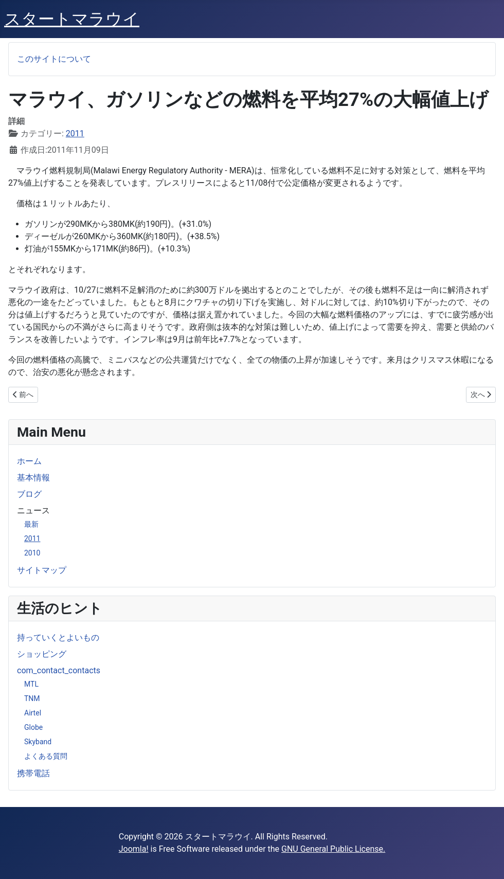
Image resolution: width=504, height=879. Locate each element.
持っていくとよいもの (58, 637)
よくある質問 (45, 756)
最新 (31, 524)
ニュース (33, 510)
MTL (31, 684)
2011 (32, 538)
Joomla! (134, 849)
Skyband (37, 742)
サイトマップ (41, 570)
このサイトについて (54, 59)
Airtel (32, 713)
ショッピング (41, 654)
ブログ (29, 494)
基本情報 (33, 477)
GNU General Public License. (333, 849)
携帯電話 (33, 773)
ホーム (29, 461)
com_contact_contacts (58, 670)
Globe (33, 727)
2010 (32, 553)
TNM (32, 698)
